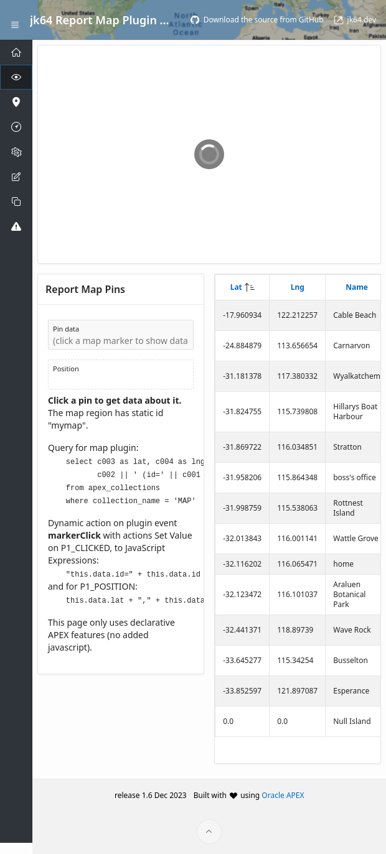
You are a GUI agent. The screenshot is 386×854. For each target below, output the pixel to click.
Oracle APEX (282, 795)
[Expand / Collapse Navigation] (15, 20)
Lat (236, 287)
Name (357, 287)
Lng (297, 287)
